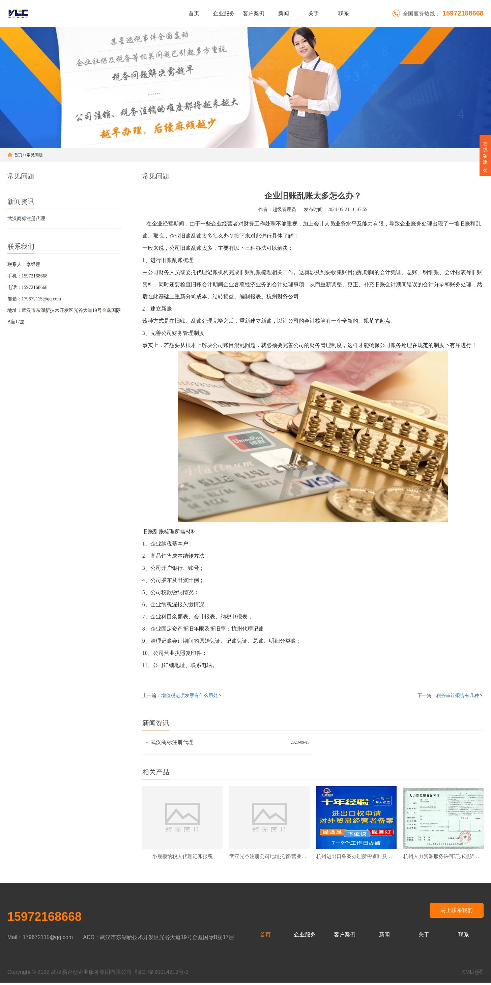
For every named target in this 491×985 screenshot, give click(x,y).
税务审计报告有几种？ (460, 695)
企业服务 (224, 13)
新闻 (283, 13)
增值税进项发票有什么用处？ (192, 695)
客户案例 (253, 13)
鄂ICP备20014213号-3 (162, 974)
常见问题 (35, 155)
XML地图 (473, 974)
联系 (343, 13)
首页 (194, 13)
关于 (313, 13)
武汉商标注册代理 (26, 218)
